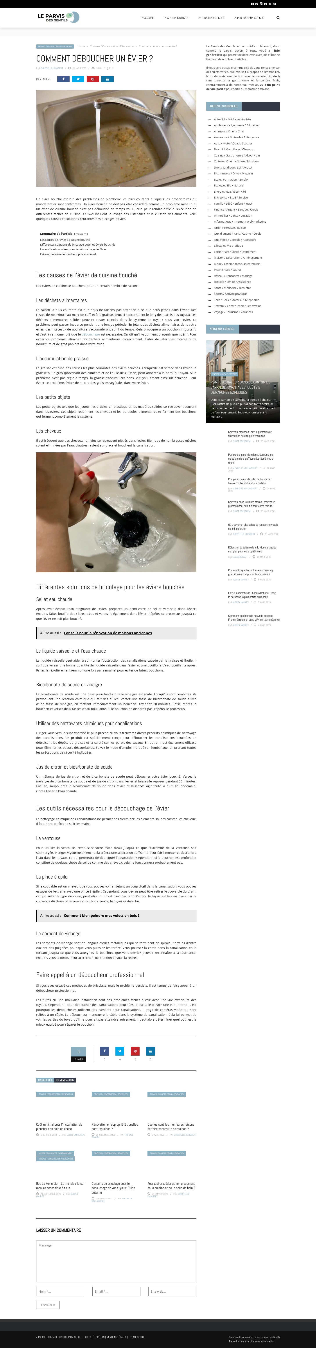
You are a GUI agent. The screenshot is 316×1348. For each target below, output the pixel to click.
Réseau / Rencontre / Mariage (233, 276)
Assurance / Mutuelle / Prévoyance (236, 137)
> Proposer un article (249, 18)
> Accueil (148, 18)
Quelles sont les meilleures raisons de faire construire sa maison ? (170, 1126)
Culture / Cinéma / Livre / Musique (236, 161)
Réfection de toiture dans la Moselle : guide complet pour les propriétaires (252, 549)
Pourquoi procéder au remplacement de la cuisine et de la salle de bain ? (171, 1185)
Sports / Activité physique (230, 294)
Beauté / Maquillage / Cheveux (234, 149)
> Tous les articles (211, 18)
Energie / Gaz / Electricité (230, 191)
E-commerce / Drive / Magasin (233, 173)
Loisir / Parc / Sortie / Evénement (235, 252)
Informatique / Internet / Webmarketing (240, 221)
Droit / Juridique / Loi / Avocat (233, 167)
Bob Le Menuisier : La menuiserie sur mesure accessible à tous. (60, 1185)
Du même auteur (65, 1080)
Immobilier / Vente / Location (233, 216)
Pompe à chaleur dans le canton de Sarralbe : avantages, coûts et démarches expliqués (240, 387)
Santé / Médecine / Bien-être (232, 288)
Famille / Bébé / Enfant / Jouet (233, 204)
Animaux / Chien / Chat (229, 131)
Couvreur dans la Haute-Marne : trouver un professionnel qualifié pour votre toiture (251, 504)
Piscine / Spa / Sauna (227, 270)
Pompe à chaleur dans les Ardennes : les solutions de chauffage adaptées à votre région (250, 458)
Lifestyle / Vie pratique (228, 246)
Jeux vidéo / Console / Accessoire (235, 240)
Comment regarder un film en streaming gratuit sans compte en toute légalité (250, 572)
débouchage (91, 334)
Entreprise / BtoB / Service (231, 197)
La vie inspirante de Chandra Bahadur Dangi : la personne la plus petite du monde (253, 595)
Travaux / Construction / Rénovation (55, 46)
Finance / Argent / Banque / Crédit (236, 209)
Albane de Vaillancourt (245, 468)
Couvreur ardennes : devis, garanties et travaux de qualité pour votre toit (250, 434)
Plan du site (137, 1337)
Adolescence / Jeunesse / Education (237, 125)
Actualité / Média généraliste (232, 119)
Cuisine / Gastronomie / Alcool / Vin (237, 155)
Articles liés (45, 1080)
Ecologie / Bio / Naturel (229, 185)
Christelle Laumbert (52, 68)
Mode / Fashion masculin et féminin (237, 264)
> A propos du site (176, 18)
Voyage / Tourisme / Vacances (233, 312)
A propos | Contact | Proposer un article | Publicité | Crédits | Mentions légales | (82, 1337)
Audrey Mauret (240, 579)
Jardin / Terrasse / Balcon (230, 228)
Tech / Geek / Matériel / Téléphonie (236, 300)
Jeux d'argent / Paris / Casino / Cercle (237, 234)
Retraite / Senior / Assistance (232, 282)
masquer (81, 234)
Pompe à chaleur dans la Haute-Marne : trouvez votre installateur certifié (250, 481)
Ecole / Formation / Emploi (231, 179)
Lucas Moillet (240, 556)
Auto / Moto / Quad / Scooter (233, 143)
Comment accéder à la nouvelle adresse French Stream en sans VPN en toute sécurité (254, 618)
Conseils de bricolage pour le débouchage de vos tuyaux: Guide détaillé (113, 1188)
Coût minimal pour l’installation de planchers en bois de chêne (59, 1126)
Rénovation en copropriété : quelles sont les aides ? (115, 1126)
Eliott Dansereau (76, 1134)
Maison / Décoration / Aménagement (55, 1153)
